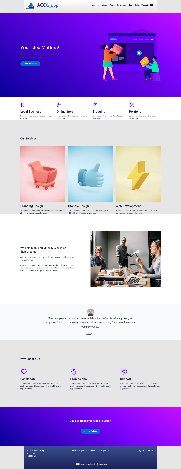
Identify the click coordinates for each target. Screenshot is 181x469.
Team (112, 5)
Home (93, 5)
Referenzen (121, 5)
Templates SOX (147, 5)
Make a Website (30, 64)
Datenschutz (134, 5)
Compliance (103, 5)
